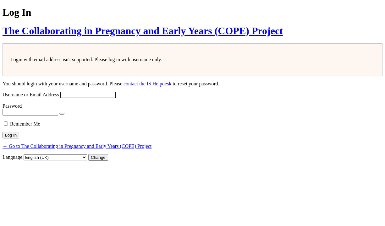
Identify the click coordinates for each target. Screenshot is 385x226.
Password (12, 106)
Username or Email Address (31, 94)
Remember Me (25, 123)
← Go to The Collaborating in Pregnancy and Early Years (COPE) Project (77, 146)
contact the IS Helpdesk (147, 83)
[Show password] (61, 114)
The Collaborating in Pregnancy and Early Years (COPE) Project (143, 30)
